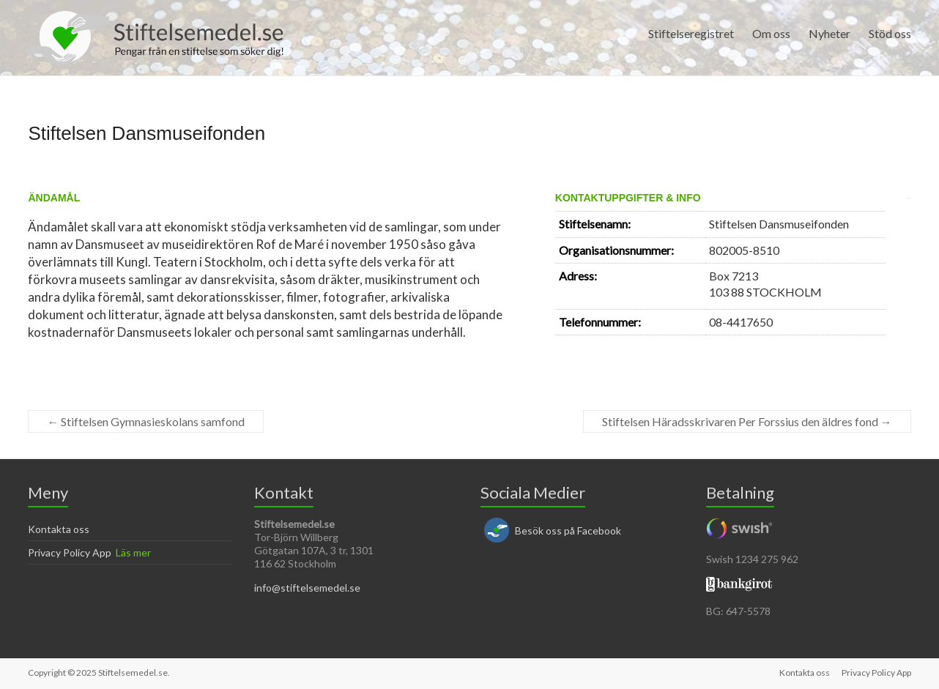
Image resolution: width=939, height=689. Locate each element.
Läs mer (133, 552)
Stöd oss (890, 33)
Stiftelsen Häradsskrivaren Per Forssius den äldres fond (747, 421)
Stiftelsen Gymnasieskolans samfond (146, 421)
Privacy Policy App (69, 552)
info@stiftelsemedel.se (307, 587)
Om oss (771, 33)
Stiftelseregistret (691, 33)
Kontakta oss (58, 529)
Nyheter (829, 33)
